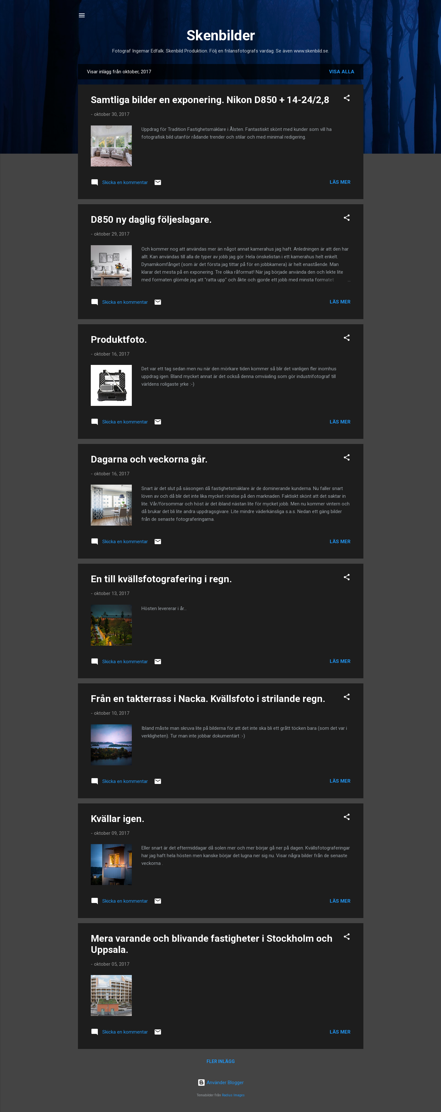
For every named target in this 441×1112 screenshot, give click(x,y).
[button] (347, 99)
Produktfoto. (119, 339)
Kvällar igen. (117, 818)
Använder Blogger (221, 1082)
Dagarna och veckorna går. (149, 459)
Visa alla (341, 72)
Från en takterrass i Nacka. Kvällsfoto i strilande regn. (208, 698)
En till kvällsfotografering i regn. (161, 578)
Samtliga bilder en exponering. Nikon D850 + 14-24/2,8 (210, 99)
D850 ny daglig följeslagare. (151, 219)
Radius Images (233, 1095)
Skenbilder (220, 35)
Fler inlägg (221, 1061)
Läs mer (340, 182)
